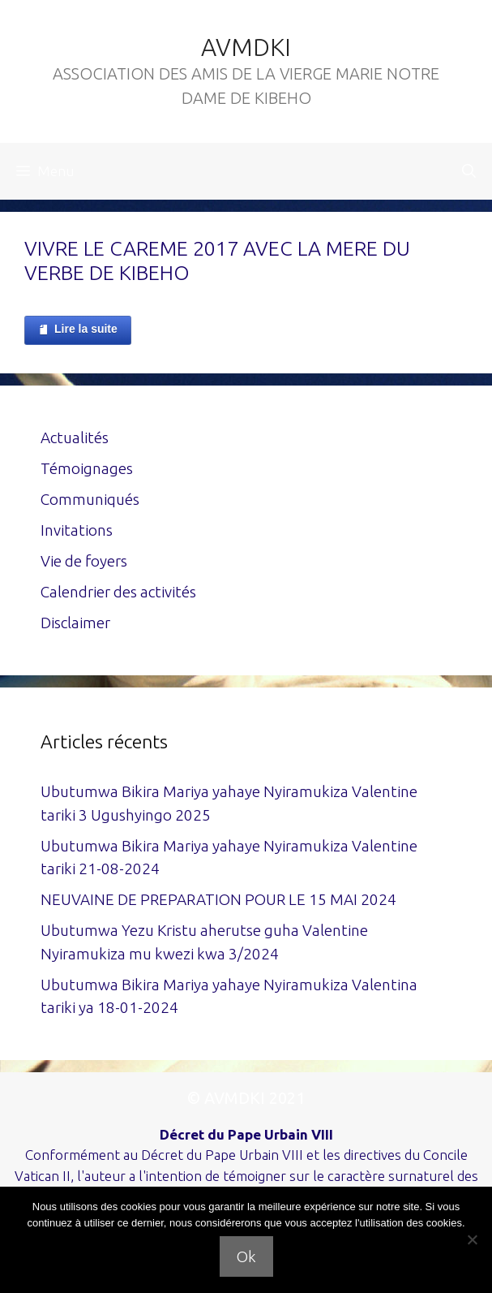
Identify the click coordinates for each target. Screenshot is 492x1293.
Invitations (77, 530)
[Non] (472, 1239)
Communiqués (90, 499)
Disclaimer (75, 622)
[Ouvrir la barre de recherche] (469, 171)
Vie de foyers (84, 561)
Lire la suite (78, 329)
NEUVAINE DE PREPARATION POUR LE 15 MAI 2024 (218, 899)
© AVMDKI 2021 (246, 1097)
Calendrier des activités (118, 592)
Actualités (75, 437)
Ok (246, 1256)
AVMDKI (246, 47)
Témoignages (87, 468)
